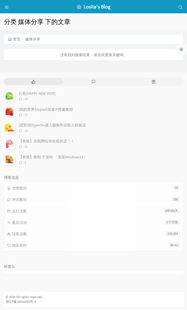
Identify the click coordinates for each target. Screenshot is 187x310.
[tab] (33, 81)
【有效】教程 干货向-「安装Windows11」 (53, 157)
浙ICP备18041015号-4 (21, 301)
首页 (14, 39)
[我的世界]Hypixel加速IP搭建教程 (46, 109)
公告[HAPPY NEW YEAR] (37, 93)
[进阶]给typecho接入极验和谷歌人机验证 (52, 125)
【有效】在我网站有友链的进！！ (46, 141)
